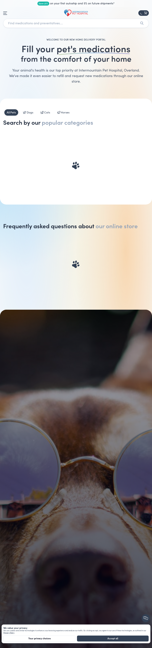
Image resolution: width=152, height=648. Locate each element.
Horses (63, 112)
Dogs (28, 112)
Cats (45, 112)
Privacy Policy (8, 632)
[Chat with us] (146, 618)
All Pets (11, 112)
